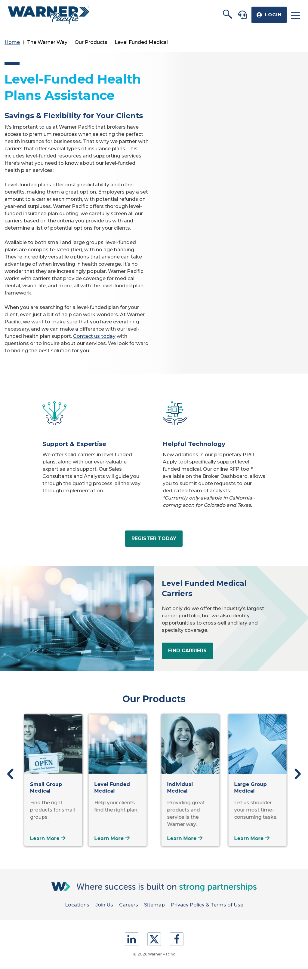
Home (12, 42)
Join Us (104, 905)
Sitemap (154, 905)
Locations (77, 905)
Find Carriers (187, 650)
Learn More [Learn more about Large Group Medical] (248, 838)
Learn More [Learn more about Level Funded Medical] (114, 838)
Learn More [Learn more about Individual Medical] (181, 838)
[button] (227, 14)
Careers (128, 905)
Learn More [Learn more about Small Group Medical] (47, 838)
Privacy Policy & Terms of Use (207, 905)
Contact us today (94, 336)
